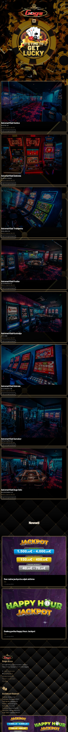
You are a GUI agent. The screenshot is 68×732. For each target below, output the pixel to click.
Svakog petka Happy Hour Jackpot (19, 631)
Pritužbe (5, 681)
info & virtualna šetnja (8, 131)
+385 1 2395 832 (9, 671)
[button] (34, 21)
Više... (5, 582)
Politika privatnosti (8, 679)
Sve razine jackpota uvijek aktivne (19, 579)
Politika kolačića (7, 676)
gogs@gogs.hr (8, 673)
